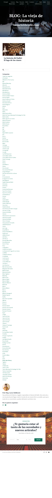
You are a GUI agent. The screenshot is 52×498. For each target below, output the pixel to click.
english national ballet (8, 200)
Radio (44, 2)
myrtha (4, 323)
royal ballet (5, 391)
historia (4, 236)
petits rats (5, 367)
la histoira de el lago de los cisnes (11, 277)
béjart (3, 156)
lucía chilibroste (6, 289)
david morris (5, 180)
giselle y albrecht (7, 224)
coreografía (5, 164)
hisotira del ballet (7, 234)
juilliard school (6, 260)
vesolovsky (5, 421)
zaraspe (4, 423)
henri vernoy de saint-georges (10, 230)
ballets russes (6, 134)
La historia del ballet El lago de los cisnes (12, 61)
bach (3, 116)
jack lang (4, 252)
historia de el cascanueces (9, 238)
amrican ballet (6, 104)
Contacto (31, 2)
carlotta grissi (6, 160)
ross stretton (6, 389)
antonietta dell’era (7, 110)
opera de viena (6, 355)
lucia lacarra (5, 285)
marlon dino (5, 307)
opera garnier (6, 357)
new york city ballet (7, 331)
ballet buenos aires (7, 122)
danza (4, 178)
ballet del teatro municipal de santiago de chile (15, 124)
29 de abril (5, 82)
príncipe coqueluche (7, 373)
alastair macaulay (7, 88)
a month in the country (8, 84)
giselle (4, 218)
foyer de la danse (7, 210)
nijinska (4, 333)
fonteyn (4, 206)
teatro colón (5, 409)
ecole (3, 192)
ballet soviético (6, 132)
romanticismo (6, 385)
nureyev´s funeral (7, 345)
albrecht (4, 90)
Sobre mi (26, 3)
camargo (4, 158)
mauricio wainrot (7, 313)
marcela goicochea (7, 295)
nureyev (4, 337)
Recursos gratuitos (22, 3)
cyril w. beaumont (7, 168)
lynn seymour (6, 293)
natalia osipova (6, 327)
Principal (6, 2)
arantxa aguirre (6, 112)
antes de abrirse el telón (9, 106)
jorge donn (5, 258)
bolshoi (4, 150)
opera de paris (6, 351)
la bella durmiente (7, 275)
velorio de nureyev (7, 419)
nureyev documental (8, 341)
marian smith (5, 299)
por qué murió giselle (8, 369)
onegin (4, 349)
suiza (3, 399)
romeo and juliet (7, 387)
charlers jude (6, 162)
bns (3, 146)
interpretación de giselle (8, 246)
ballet (3, 120)
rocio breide (5, 379)
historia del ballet (7, 242)
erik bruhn (5, 204)
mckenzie (4, 315)
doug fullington (6, 188)
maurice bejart (6, 309)
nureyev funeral (6, 343)
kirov (3, 271)
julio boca (5, 262)
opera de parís (6, 353)
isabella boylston (7, 248)
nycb (3, 347)
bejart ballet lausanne (8, 144)
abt (3, 86)
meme (4, 317)
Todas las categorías (7, 80)
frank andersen (6, 214)
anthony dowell (6, 108)
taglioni (4, 403)
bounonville (5, 152)
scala (3, 393)
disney (4, 182)
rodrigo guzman (6, 381)
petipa (4, 365)
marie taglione (6, 303)
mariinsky (5, 305)
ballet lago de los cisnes (9, 128)
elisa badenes (6, 198)
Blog (17, 2)
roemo (4, 383)
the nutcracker (6, 415)
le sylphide (5, 283)
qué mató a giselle (7, 377)
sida (3, 397)
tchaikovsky (5, 407)
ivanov (4, 250)
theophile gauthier (7, 417)
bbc (3, 138)
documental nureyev (8, 186)
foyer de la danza (7, 212)
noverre (4, 335)
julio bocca (5, 264)
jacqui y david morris (8, 256)
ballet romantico (6, 130)
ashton (4, 114)
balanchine (5, 118)
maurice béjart (6, 311)
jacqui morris (5, 254)
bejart (3, 142)
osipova (4, 359)
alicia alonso (5, 96)
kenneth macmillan (7, 266)
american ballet (6, 100)
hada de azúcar (6, 228)
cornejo (4, 166)
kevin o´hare (5, 270)
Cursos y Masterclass (12, 3)
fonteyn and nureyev (8, 208)
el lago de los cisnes (8, 196)
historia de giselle (7, 240)
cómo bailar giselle (7, 170)
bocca (4, 148)
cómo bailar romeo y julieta (9, 172)
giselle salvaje (6, 222)
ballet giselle (5, 126)
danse (4, 176)
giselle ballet (5, 220)
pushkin (4, 375)
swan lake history (7, 401)
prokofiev (4, 371)
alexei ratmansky (7, 94)
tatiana (4, 405)
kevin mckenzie (6, 268)
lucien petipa (5, 287)
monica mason (6, 319)
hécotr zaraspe (6, 244)
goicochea (5, 226)
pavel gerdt (5, 363)
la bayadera (5, 273)
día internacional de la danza (10, 190)
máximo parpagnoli (7, 325)
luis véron (5, 291)
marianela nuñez (6, 301)
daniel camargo (6, 174)
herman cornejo (6, 232)
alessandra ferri (6, 92)
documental (5, 184)
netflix (4, 329)
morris (4, 321)
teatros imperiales (7, 413)
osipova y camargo (7, 361)
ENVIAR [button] (38, 483)
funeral (4, 216)
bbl (3, 140)
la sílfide (4, 279)
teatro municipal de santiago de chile (12, 411)
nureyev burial (6, 339)
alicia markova (6, 98)
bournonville (5, 154)
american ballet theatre (8, 102)
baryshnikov (5, 136)
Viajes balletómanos (38, 3)
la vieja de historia (7, 281)
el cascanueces (6, 194)
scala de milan (6, 395)
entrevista (5, 202)
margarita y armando (8, 297)
